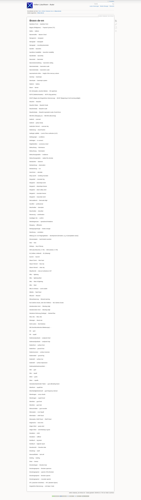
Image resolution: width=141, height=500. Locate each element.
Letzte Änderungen (94, 6)
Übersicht (111, 6)
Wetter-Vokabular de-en (48, 11)
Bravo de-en (58, 11)
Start (39, 11)
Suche (113, 4)
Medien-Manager (104, 6)
